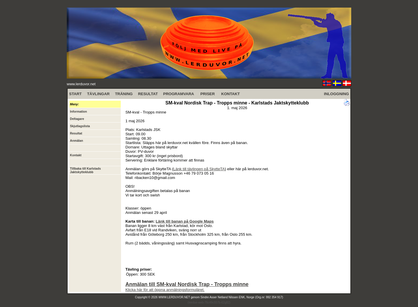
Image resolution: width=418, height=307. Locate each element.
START (75, 94)
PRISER (207, 94)
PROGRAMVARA (178, 94)
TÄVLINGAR (98, 94)
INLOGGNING (336, 94)
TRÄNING (124, 94)
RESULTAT (148, 94)
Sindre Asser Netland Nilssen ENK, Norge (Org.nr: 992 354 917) (242, 297)
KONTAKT (230, 94)
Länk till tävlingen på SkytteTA (199, 169)
